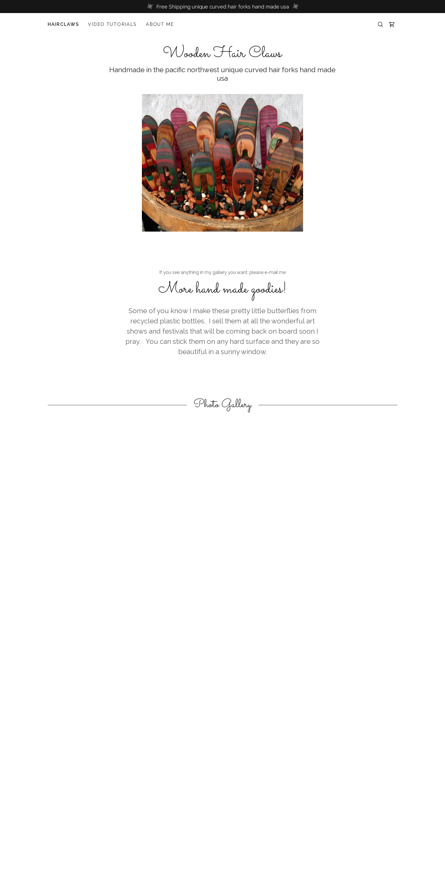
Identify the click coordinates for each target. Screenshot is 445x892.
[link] (222, 55)
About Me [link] (160, 24)
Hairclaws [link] (63, 24)
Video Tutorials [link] (112, 24)
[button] (391, 24)
